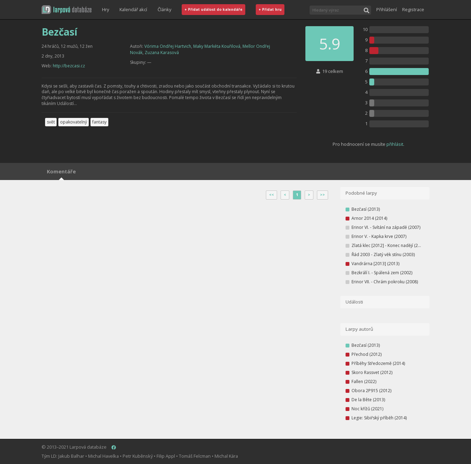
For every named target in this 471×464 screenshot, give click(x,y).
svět (51, 122)
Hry (105, 9)
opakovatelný (73, 122)
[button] (67, 9)
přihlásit (394, 144)
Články (164, 9)
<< (271, 194)
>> (322, 194)
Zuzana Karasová (162, 52)
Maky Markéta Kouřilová (216, 46)
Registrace (413, 9)
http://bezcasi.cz (69, 66)
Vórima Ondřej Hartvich (167, 46)
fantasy (99, 122)
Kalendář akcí (133, 9)
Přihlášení (386, 9)
